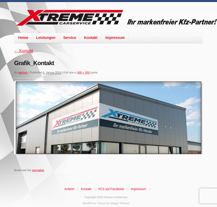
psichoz (23, 72)
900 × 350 (83, 72)
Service (69, 38)
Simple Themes (119, 203)
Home (23, 38)
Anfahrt (69, 189)
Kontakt (91, 38)
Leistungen (46, 38)
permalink (38, 170)
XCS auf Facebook (111, 189)
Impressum (115, 38)
